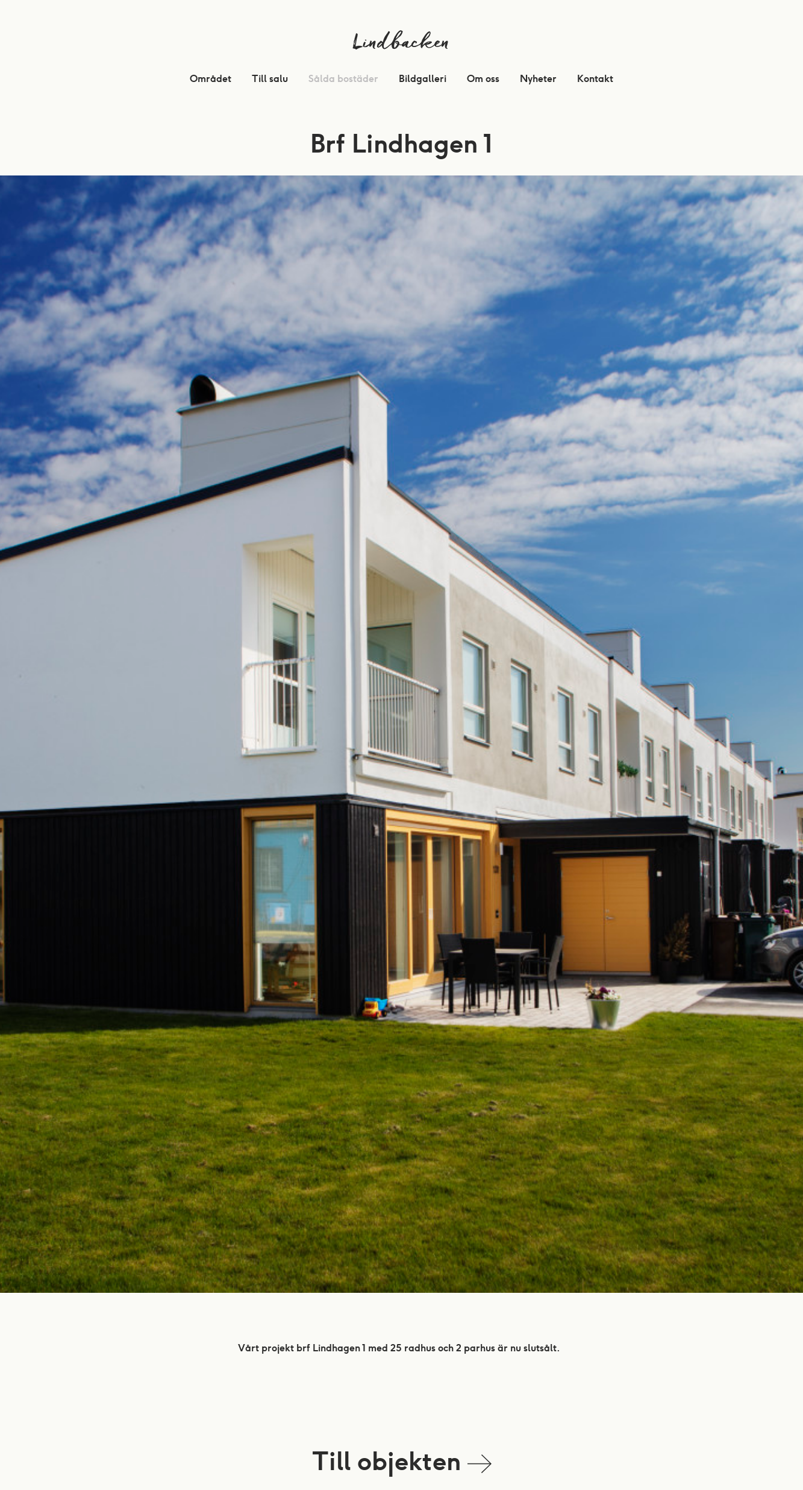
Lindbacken (401, 45)
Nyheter (538, 78)
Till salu (270, 78)
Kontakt (595, 78)
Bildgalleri (422, 78)
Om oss (483, 78)
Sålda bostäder (343, 78)
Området (210, 78)
